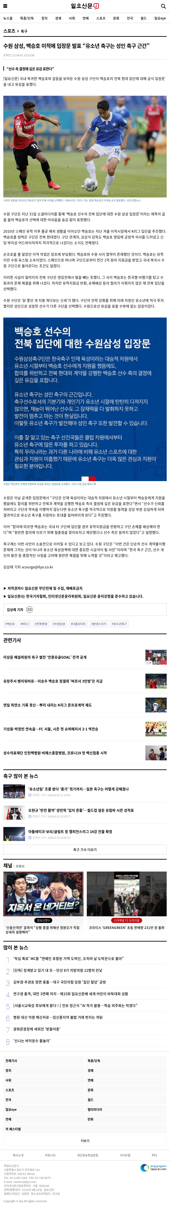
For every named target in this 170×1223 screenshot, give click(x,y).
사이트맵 (125, 1155)
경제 (58, 18)
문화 (116, 18)
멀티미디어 (95, 1109)
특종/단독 (27, 18)
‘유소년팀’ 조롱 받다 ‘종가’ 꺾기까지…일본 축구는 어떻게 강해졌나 (78, 789)
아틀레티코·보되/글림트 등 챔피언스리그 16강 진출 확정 (70, 831)
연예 (86, 18)
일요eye (160, 18)
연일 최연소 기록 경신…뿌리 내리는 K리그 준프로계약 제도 (47, 704)
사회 (72, 18)
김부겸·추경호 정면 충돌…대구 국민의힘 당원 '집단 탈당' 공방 (59, 981)
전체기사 (11, 1060)
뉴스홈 (8, 18)
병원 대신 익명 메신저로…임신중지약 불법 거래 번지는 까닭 (58, 1017)
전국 (130, 18)
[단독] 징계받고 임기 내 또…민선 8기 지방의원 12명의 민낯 (57, 970)
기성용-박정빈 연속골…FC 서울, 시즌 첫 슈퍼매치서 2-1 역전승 (50, 728)
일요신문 (85, 6)
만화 (90, 1119)
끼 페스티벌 (13, 1129)
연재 (8, 1119)
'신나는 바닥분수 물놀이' (31, 1040)
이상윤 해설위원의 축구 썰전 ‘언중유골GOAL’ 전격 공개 (45, 657)
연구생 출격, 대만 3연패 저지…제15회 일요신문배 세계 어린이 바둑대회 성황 (70, 993)
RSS (154, 1155)
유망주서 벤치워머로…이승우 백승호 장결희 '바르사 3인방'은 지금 (53, 681)
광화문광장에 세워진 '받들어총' (36, 1028)
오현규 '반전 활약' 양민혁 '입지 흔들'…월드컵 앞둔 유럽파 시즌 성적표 (81, 810)
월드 (144, 18)
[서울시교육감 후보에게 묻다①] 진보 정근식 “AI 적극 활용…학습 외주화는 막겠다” (75, 1005)
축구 (24, 31)
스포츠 (101, 18)
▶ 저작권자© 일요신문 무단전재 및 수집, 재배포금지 (43, 588)
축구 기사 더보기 (85, 849)
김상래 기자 (15, 609)
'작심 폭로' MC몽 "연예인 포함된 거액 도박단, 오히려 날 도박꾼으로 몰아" (68, 958)
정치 (44, 18)
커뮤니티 (50, 1155)
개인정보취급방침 (87, 1155)
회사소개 (18, 1155)
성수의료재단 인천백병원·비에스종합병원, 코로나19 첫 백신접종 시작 (55, 752)
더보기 (85, 1140)
